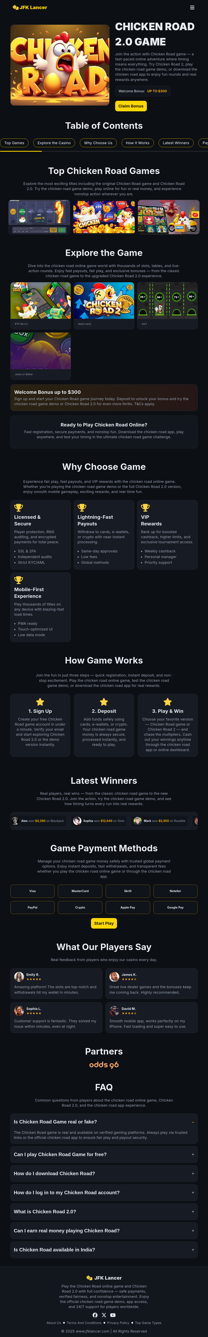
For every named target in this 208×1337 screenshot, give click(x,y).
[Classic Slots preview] (169, 217)
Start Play (104, 925)
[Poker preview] (104, 217)
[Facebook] (95, 1317)
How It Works (138, 143)
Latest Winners (176, 143)
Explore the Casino (54, 143)
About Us (54, 1325)
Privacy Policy (118, 1325)
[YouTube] (112, 1317)
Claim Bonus (131, 106)
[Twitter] (104, 1317)
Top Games (14, 143)
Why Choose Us (98, 143)
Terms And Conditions (84, 1325)
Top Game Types (148, 1325)
